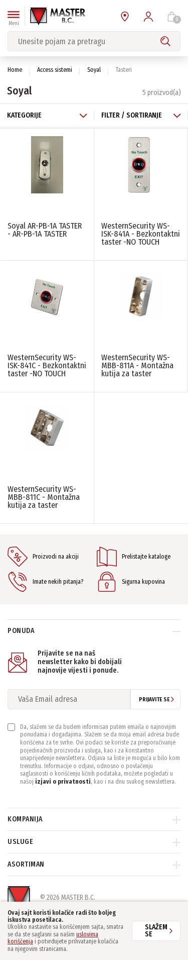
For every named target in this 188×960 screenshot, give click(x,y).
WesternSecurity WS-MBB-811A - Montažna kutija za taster (137, 365)
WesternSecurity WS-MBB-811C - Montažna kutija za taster (44, 497)
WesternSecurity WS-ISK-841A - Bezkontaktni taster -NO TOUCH (140, 234)
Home (15, 69)
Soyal (94, 69)
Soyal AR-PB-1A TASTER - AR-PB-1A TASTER (45, 230)
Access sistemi (54, 69)
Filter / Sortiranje (141, 115)
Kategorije (47, 115)
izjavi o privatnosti (63, 781)
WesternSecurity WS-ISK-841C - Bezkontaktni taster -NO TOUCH (47, 365)
